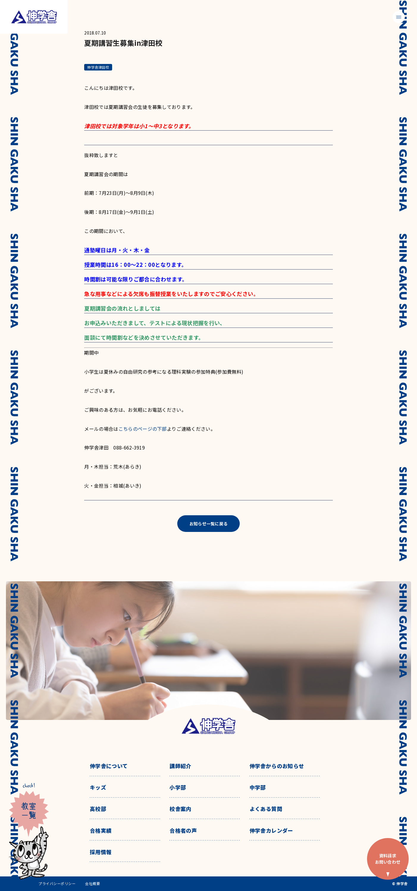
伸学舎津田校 (98, 67)
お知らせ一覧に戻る (208, 524)
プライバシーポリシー (57, 883)
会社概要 (92, 883)
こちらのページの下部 (142, 428)
